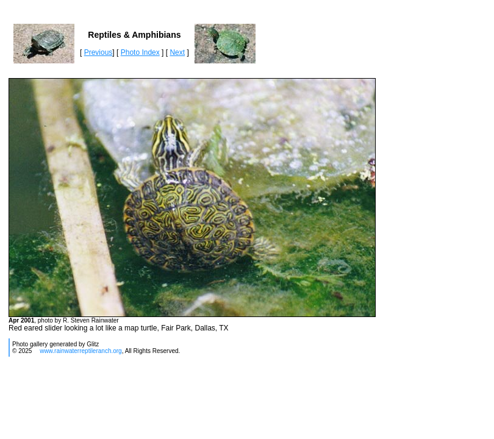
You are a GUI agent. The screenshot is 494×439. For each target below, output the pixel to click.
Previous (98, 52)
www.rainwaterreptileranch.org (81, 351)
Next (177, 52)
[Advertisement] (229, 401)
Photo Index (140, 52)
